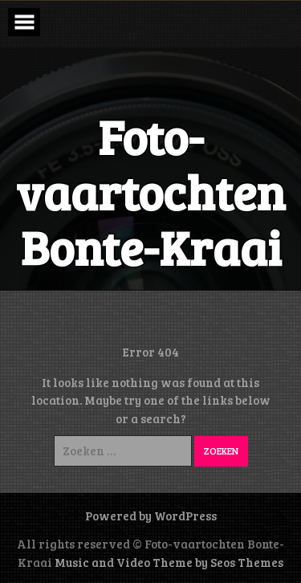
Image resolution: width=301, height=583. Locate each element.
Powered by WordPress (151, 516)
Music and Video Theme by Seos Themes (169, 562)
